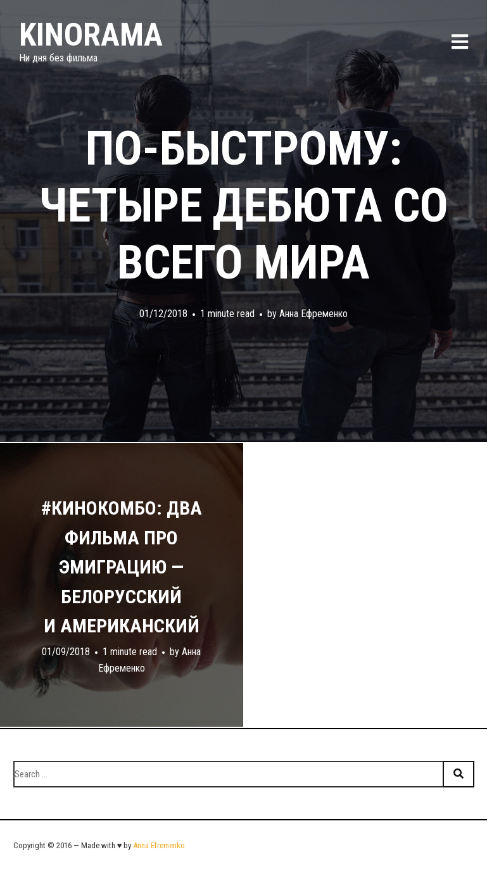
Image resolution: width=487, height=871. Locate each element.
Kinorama (91, 34)
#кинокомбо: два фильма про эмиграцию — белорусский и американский (121, 567)
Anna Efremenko (159, 845)
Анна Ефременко (313, 314)
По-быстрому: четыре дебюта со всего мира (243, 205)
